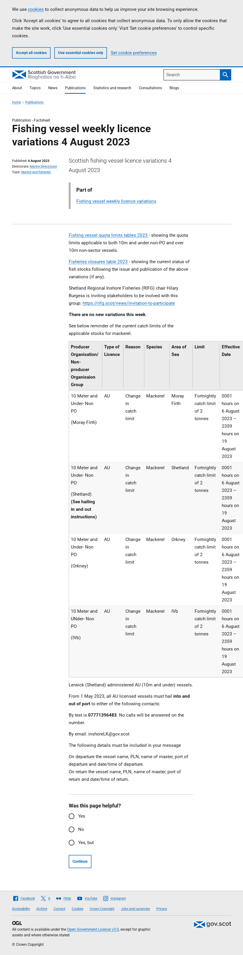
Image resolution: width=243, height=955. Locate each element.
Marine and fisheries (36, 172)
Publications (75, 88)
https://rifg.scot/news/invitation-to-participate (129, 303)
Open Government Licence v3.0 (93, 929)
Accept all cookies (31, 53)
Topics (35, 88)
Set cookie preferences (134, 52)
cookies (36, 9)
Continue (80, 861)
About (17, 88)
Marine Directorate (43, 166)
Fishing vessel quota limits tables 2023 (108, 235)
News (52, 88)
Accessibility (21, 909)
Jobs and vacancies (135, 909)
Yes (81, 816)
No (81, 829)
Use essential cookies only (80, 53)
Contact (59, 909)
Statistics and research (112, 88)
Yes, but (86, 842)
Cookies (77, 909)
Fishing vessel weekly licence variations (116, 201)
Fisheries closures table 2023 (98, 261)
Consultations (150, 88)
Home (16, 102)
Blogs (174, 88)
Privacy (161, 909)
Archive (41, 909)
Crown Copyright (102, 909)
